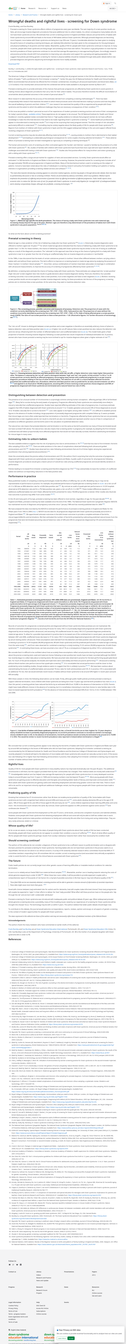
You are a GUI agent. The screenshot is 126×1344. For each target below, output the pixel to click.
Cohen (14, 1167)
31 (48, 451)
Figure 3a (47, 329)
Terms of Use (12, 1311)
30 (27, 449)
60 (42, 875)
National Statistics (18, 1242)
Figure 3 (13, 373)
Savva (14, 1071)
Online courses (97, 1293)
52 (70, 799)
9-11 (41, 130)
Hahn (13, 1229)
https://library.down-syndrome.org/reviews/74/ (56, 975)
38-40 (107, 498)
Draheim (15, 1208)
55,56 (88, 832)
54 (27, 808)
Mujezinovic (16, 1081)
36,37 (52, 494)
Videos (38, 1275)
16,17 (37, 153)
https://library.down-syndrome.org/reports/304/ (51, 1149)
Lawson (14, 998)
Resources (42, 8)
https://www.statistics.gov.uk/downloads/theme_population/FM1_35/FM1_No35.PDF (66, 1244)
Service (14, 1231)
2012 (94, 1275)
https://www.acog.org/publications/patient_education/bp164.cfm (74, 1102)
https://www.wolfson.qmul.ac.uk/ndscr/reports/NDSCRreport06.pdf (80, 1128)
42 (43, 689)
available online (34, 114)
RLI (93, 1290)
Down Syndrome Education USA (96, 929)
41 (18, 647)
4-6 (97, 106)
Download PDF (13, 64)
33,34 (30, 446)
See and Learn (97, 1296)
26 (13, 402)
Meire (14, 1035)
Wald (13, 1042)
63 (92, 618)
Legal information (14, 1302)
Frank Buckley (13, 929)
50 (68, 802)
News (64, 8)
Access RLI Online (42, 1308)
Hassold (14, 1066)
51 (114, 779)
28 (90, 410)
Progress (11, 1287)
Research (31, 8)
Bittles (14, 1177)
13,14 (20, 137)
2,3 (75, 468)
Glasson (14, 1172)
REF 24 (15, 317)
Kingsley (14, 1213)
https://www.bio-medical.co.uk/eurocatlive (52, 1239)
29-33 (82, 443)
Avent (14, 1224)
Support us (55, 8)
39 (103, 504)
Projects (39, 1293)
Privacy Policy (13, 1308)
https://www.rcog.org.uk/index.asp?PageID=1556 (50, 1097)
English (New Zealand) (17, 1330)
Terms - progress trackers (17, 1314)
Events (66, 1302)
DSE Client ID (40, 1306)
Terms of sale (12, 1322)
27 (47, 410)
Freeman (15, 1198)
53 (106, 805)
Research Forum (41, 1290)
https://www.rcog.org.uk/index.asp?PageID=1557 (63, 1107)
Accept (71, 1338)
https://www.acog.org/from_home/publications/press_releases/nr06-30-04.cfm (86, 954)
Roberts (14, 983)
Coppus (14, 1187)
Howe (14, 1112)
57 (80, 856)
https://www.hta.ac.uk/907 (100, 1053)
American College (18, 1099)
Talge (13, 1009)
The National (16, 1125)
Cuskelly (14, 1022)
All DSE (112, 8)
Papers (94, 1272)
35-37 (87, 666)
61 (112, 877)
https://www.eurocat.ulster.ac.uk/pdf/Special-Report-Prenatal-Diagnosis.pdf (41, 1133)
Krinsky (14, 1182)
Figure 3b (84, 332)
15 (103, 137)
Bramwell (15, 978)
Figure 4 (112, 682)
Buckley (14, 1193)
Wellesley (15, 1117)
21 (42, 263)
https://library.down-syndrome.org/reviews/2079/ (66, 1024)
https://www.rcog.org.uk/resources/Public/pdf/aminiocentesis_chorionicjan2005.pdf (40, 1092)
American (15, 952)
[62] (101, 736)
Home (23, 8)
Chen (13, 1060)
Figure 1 (13, 221)
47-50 (87, 776)
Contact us (12, 1272)
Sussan (14, 1203)
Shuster (14, 1234)
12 (68, 134)
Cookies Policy (13, 1306)
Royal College (16, 1094)
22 (59, 486)
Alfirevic (14, 1076)
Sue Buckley (26, 929)
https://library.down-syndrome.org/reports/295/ (84, 1195)
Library (17, 15)
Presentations (69, 1272)
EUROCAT (15, 1130)
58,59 (63, 872)
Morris (14, 1037)
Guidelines (15, 1086)
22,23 (97, 266)
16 (57, 150)
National (14, 962)
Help (38, 1302)
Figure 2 (97, 277)
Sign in (106, 3)
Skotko (14, 988)
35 (25, 645)
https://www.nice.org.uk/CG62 (53, 965)
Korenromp (15, 1016)
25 (109, 337)
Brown (14, 972)
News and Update (42, 1280)
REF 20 (44, 224)
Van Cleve (15, 1156)
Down (14, 1237)
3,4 (47, 104)
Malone (14, 1136)
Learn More (62, 1338)
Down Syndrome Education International (51, 929)
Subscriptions (40, 1311)
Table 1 (35, 512)
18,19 (68, 168)
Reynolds (15, 1032)
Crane (14, 1146)
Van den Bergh (17, 1003)
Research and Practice (30, 15)
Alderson (15, 967)
